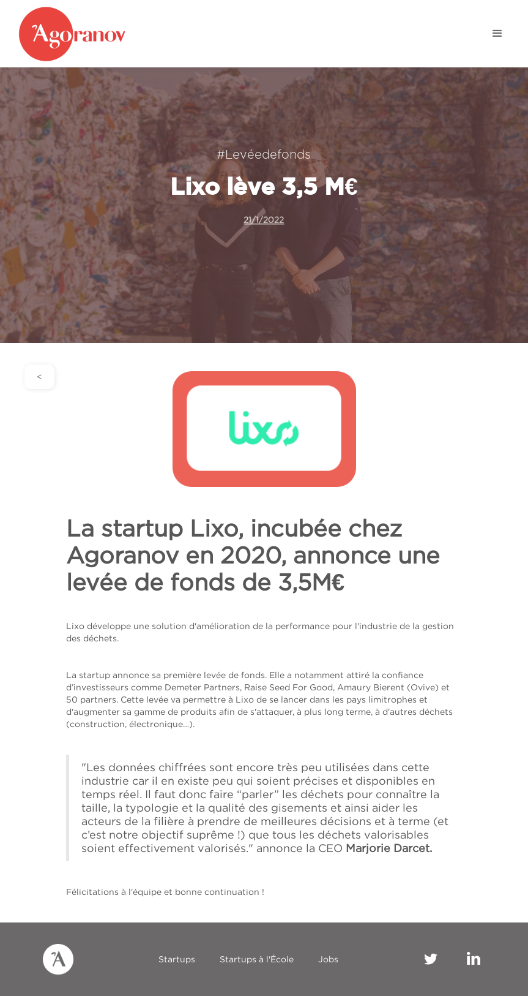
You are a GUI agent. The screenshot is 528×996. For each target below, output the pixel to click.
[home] (85, 33)
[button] (497, 33)
